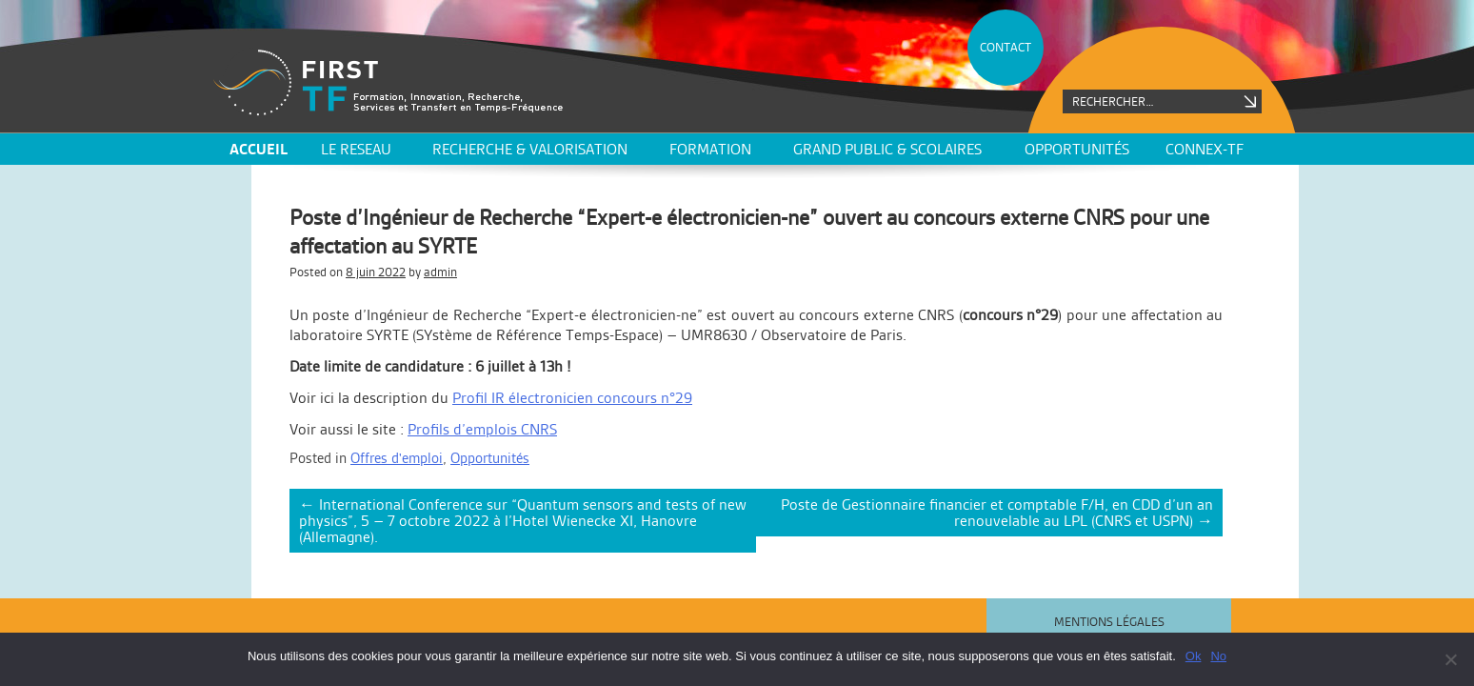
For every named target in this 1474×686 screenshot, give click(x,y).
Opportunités (1077, 149)
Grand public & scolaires (887, 149)
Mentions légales (1109, 622)
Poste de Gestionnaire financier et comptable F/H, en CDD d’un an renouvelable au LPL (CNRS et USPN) (997, 512)
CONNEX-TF (1204, 149)
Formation (710, 149)
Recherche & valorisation (529, 149)
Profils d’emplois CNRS (482, 429)
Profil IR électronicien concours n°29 (572, 398)
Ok (1193, 656)
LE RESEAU (356, 149)
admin (440, 272)
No (1218, 656)
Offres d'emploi (396, 458)
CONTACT (1005, 47)
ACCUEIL (258, 149)
